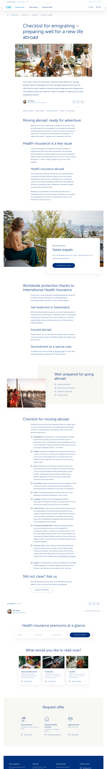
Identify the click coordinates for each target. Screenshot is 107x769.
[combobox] (59, 635)
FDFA (74, 563)
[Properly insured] (20, 7)
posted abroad (59, 351)
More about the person (19, 612)
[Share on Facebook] (78, 102)
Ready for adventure (28, 111)
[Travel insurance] (30, 726)
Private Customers (11, 2)
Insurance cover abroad (62, 384)
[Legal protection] (77, 726)
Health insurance (39, 111)
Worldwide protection (52, 111)
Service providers (21, 1)
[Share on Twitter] (82, 102)
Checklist (62, 111)
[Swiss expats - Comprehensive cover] (64, 265)
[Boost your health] (47, 7)
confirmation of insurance (67, 556)
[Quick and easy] (33, 7)
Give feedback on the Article (92, 610)
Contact (90, 1)
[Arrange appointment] (42, 590)
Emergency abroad (61, 395)
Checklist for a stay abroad (63, 391)
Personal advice (71, 111)
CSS (27, 1)
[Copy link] (74, 102)
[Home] (7, 15)
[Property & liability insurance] (53, 726)
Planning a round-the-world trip (64, 388)
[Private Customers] (8, 7)
